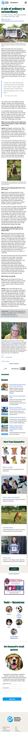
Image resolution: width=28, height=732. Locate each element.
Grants (9, 614)
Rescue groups (9, 357)
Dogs (2, 357)
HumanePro (14, 2)
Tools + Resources (6, 730)
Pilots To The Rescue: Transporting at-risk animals (17, 408)
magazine (16, 342)
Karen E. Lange (6, 19)
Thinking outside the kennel (17, 417)
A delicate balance (8, 527)
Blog (16, 728)
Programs (5, 728)
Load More (14, 569)
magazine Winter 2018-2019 (12, 21)
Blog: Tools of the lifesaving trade (17, 396)
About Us (17, 730)
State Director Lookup (19, 615)
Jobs (9, 627)
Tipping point (7, 558)
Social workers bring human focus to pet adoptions (17, 385)
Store (19, 627)
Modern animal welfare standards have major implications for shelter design (16, 428)
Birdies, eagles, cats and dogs (11, 497)
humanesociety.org (7, 343)
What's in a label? (8, 467)
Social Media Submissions (14, 637)
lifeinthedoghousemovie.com (9, 316)
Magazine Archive (6, 727)
